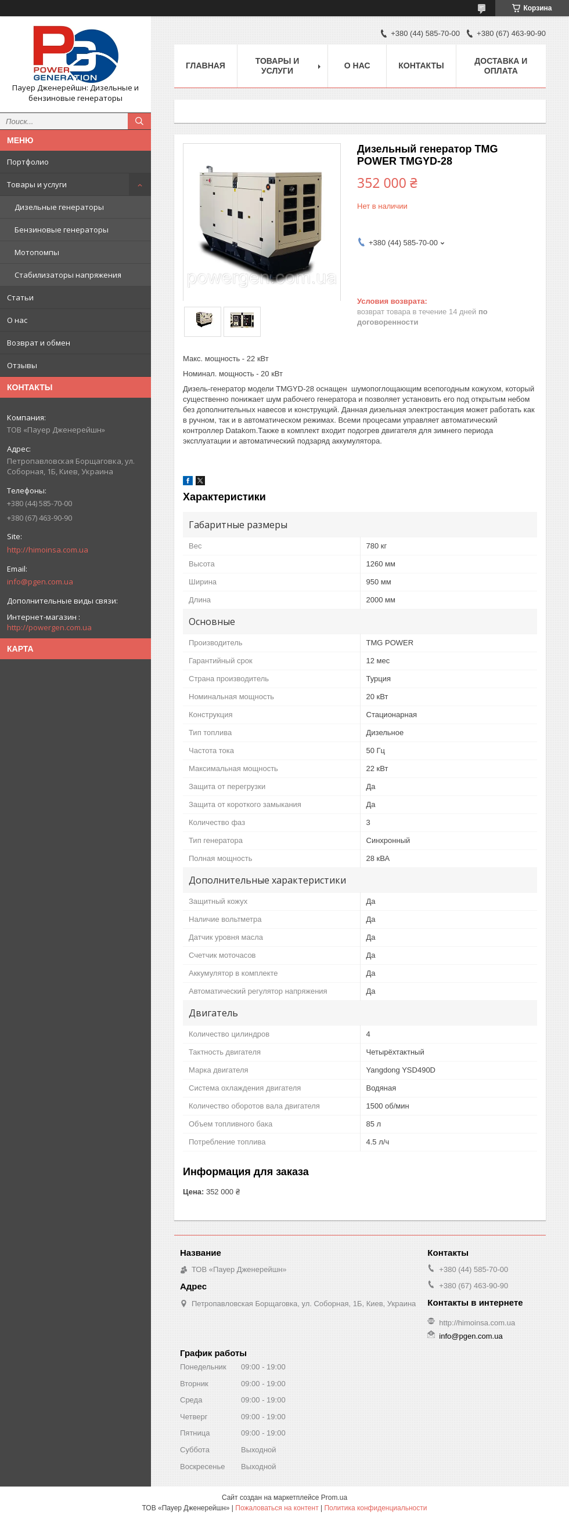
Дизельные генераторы (59, 207)
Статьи (20, 297)
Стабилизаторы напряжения (68, 275)
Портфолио (28, 162)
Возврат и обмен (38, 342)
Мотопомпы (37, 252)
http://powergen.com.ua (49, 627)
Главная (205, 65)
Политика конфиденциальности (375, 1508)
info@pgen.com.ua (40, 581)
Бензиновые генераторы (62, 229)
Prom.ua (334, 1497)
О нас (17, 320)
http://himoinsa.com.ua (47, 549)
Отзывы (22, 365)
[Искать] (139, 121)
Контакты (421, 65)
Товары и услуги (37, 184)
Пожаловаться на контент (276, 1508)
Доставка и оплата (500, 65)
